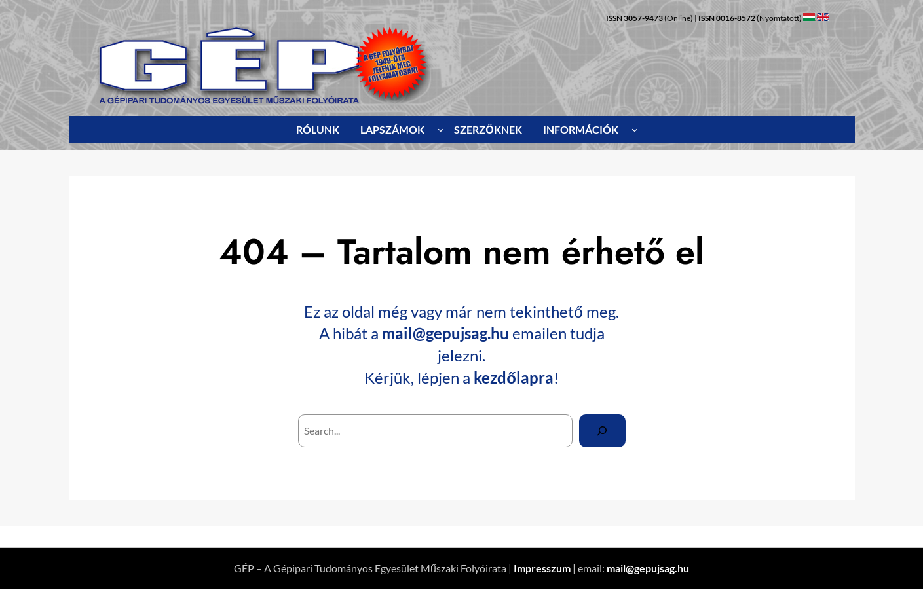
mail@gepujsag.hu (445, 332)
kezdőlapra (514, 377)
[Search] (602, 430)
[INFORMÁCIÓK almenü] (634, 129)
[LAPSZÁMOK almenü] (441, 129)
